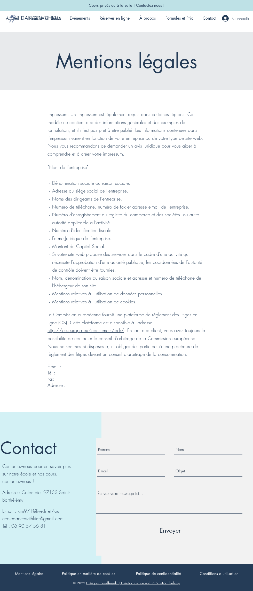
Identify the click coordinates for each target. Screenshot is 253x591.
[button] (44, 18)
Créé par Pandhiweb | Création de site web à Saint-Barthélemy (133, 583)
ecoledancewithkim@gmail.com (33, 518)
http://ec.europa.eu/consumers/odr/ (86, 330)
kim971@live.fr (32, 511)
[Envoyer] (170, 531)
